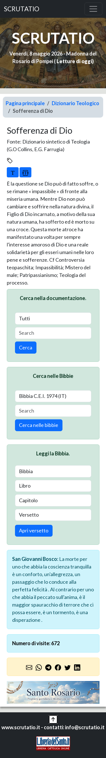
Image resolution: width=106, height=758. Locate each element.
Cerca (25, 347)
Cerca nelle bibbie (38, 425)
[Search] (53, 333)
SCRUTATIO (21, 9)
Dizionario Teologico (75, 103)
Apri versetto (33, 530)
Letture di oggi (74, 61)
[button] (53, 718)
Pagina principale (25, 103)
